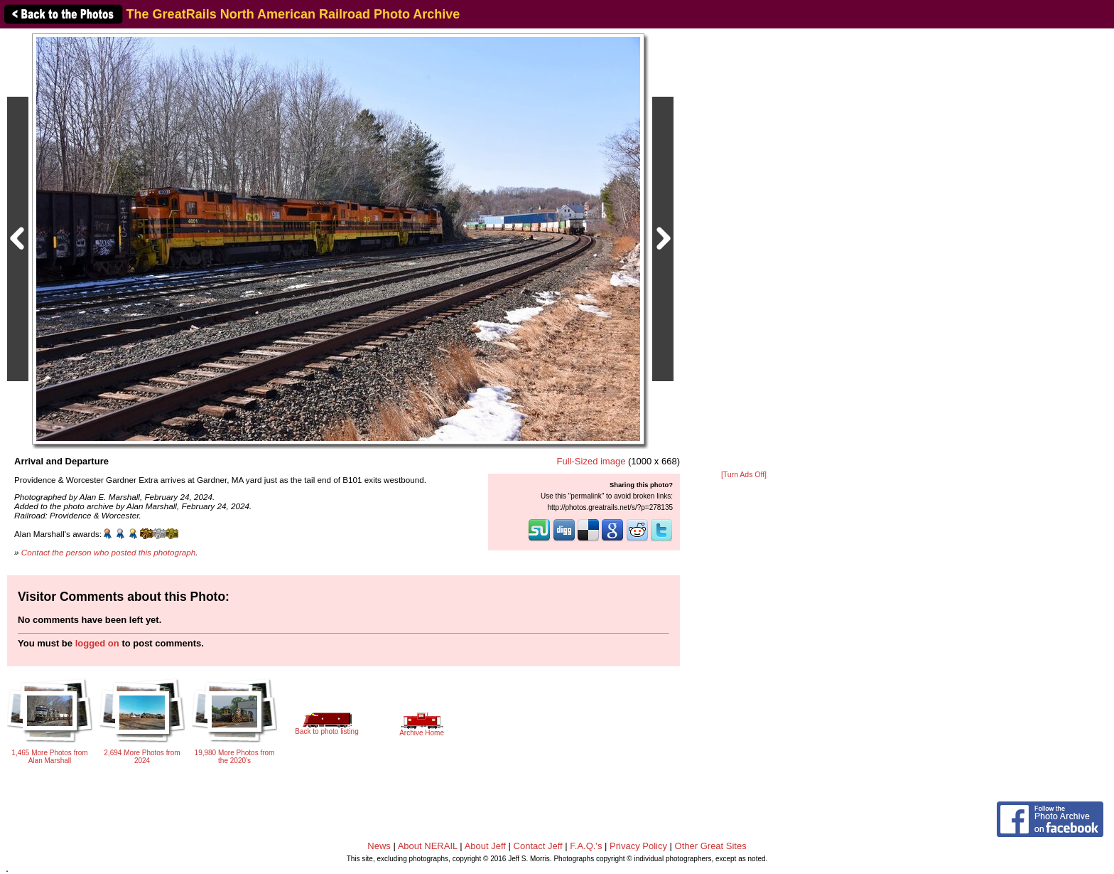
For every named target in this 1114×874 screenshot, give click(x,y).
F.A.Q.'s (586, 846)
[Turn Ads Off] (744, 475)
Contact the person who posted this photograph (108, 552)
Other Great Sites (711, 846)
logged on (97, 643)
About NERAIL (428, 846)
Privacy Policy (638, 846)
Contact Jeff (538, 846)
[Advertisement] (744, 250)
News (379, 846)
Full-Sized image (591, 461)
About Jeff (485, 846)
